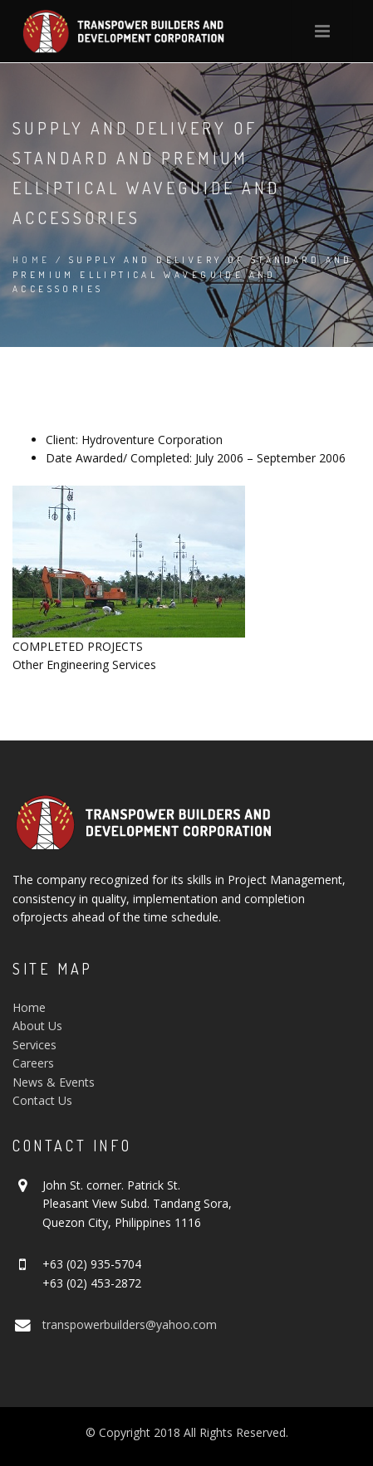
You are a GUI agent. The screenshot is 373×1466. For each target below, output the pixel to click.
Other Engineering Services (84, 664)
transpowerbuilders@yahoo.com (129, 1324)
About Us (37, 1026)
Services (34, 1045)
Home (31, 260)
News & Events (53, 1082)
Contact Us (42, 1100)
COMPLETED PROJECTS (77, 646)
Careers (33, 1063)
